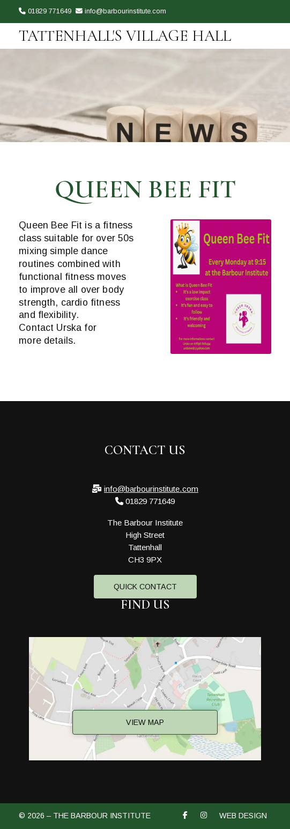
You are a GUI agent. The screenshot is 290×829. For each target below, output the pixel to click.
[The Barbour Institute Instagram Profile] (268, 27)
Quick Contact (145, 586)
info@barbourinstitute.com (151, 488)
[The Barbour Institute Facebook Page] (254, 27)
